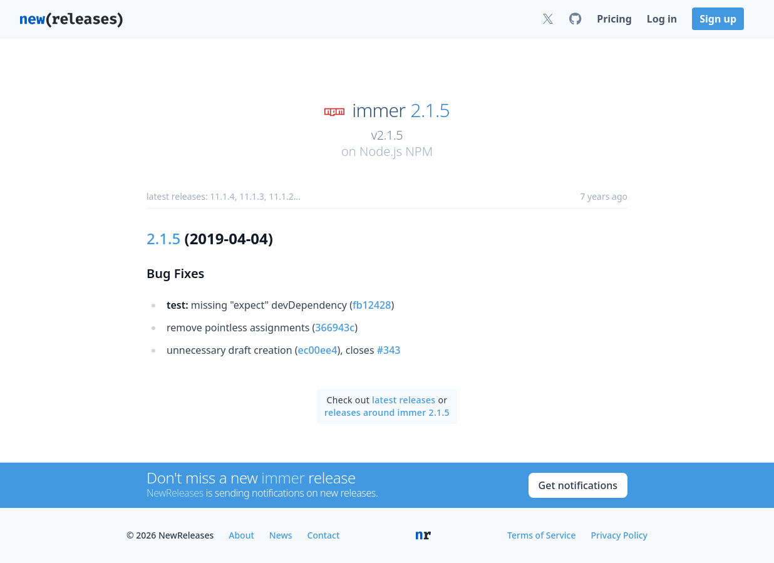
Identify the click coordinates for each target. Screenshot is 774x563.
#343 (389, 350)
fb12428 (372, 305)
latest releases (403, 400)
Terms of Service (541, 535)
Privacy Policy (619, 535)
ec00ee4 (318, 350)
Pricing (614, 19)
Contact (323, 535)
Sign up (717, 19)
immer (378, 110)
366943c (334, 327)
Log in (662, 19)
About (241, 535)
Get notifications (578, 485)
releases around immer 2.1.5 (387, 412)
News (280, 535)
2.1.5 (430, 110)
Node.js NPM (396, 151)
